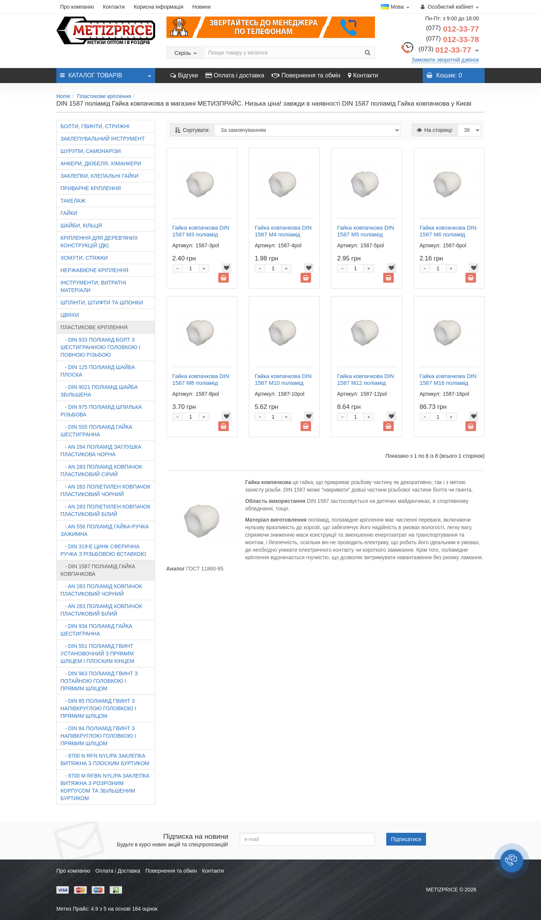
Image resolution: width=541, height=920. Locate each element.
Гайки (68, 213)
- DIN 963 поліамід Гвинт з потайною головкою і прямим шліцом (99, 681)
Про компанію (77, 7)
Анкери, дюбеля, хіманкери (100, 163)
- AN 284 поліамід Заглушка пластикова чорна (100, 450)
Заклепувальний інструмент (102, 139)
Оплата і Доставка (117, 871)
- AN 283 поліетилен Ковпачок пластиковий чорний (105, 490)
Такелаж (72, 201)
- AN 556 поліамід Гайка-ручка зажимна (104, 530)
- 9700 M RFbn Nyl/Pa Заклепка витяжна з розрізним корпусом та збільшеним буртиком (105, 787)
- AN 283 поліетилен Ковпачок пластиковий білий (105, 510)
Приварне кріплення (90, 188)
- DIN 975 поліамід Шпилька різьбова (101, 411)
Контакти (114, 7)
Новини (201, 7)
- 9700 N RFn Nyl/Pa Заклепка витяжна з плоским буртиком (104, 759)
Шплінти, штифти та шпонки (101, 303)
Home (63, 96)
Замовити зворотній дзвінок (445, 60)
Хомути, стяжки (84, 258)
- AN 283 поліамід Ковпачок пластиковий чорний (101, 590)
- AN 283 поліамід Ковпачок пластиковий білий (101, 610)
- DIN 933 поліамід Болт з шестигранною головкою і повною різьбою (100, 347)
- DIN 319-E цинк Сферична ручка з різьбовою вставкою (103, 550)
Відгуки (184, 75)
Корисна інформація (158, 7)
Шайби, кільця (81, 225)
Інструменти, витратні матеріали (93, 286)
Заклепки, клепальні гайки (99, 176)
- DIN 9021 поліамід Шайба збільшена (99, 391)
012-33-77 (452, 28)
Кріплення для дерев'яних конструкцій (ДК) (99, 241)
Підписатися (406, 839)
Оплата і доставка (235, 75)
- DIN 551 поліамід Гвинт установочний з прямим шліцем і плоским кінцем (97, 653)
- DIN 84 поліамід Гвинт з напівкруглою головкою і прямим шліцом (98, 735)
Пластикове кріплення (104, 96)
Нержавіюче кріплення (94, 270)
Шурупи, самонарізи (90, 151)
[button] (511, 861)
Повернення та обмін (306, 75)
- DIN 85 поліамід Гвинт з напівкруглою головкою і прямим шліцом (98, 708)
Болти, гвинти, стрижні (94, 126)
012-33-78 (452, 39)
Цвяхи (69, 315)
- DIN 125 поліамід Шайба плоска (97, 371)
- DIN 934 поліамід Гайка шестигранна (96, 630)
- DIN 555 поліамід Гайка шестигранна (96, 430)
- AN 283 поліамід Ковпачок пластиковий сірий (101, 470)
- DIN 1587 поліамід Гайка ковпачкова (97, 570)
